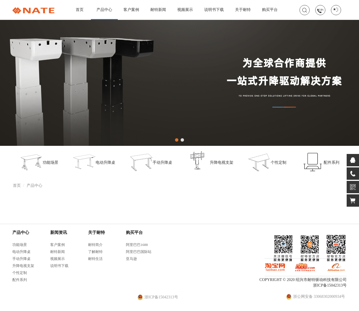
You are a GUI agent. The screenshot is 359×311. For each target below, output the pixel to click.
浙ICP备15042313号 (330, 285)
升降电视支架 (210, 161)
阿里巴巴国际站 (138, 252)
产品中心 (104, 14)
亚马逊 (131, 259)
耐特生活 (95, 259)
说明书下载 (214, 10)
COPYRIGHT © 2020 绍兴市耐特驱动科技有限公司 (303, 280)
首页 (80, 10)
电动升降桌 (94, 161)
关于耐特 (243, 10)
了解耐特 (95, 252)
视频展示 (185, 10)
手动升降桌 (151, 161)
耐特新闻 (158, 10)
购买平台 (270, 10)
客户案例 (131, 10)
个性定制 (267, 161)
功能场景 (39, 161)
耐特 (33, 10)
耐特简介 (95, 245)
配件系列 (320, 161)
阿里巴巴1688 (137, 245)
